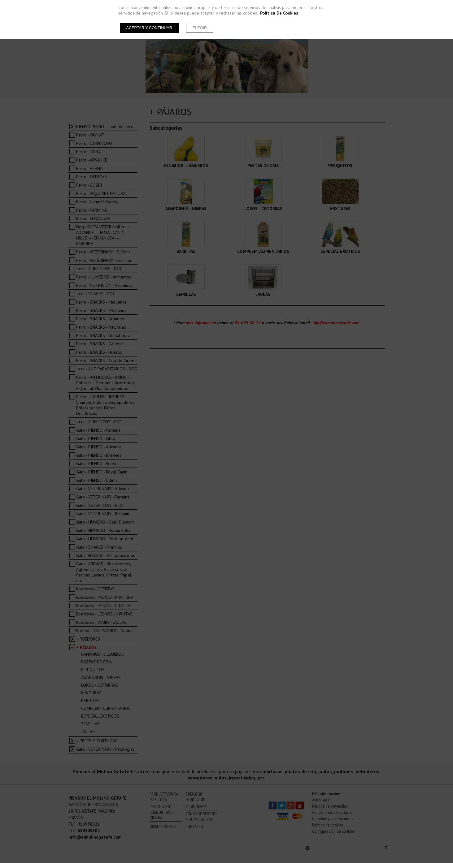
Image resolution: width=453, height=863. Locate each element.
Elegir (200, 28)
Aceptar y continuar (149, 28)
